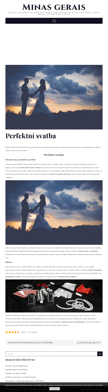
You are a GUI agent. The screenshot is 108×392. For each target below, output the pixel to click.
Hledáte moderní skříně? (16, 373)
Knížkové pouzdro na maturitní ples (20, 377)
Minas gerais (54, 7)
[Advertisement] (54, 43)
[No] (105, 387)
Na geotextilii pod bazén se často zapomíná (30, 342)
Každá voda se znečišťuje (16, 369)
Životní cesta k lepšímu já (16, 366)
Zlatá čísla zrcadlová (88, 342)
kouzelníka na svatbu (13, 277)
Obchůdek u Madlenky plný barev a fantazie (24, 381)
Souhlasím (54, 389)
